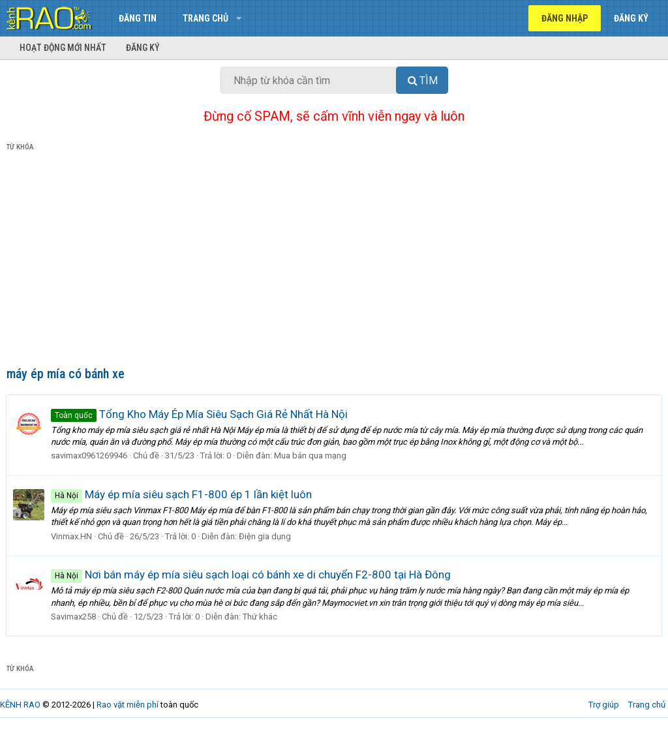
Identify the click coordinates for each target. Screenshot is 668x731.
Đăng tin (138, 18)
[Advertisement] (334, 261)
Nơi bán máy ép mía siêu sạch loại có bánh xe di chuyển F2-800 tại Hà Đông (251, 574)
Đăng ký (143, 47)
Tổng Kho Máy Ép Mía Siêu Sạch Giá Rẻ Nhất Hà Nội (200, 414)
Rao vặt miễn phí (128, 704)
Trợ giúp (603, 704)
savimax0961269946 (90, 455)
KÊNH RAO (20, 704)
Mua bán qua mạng (311, 455)
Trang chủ (205, 18)
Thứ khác (260, 616)
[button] (238, 18)
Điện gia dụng (265, 536)
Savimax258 (74, 616)
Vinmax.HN (72, 536)
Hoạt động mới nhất (63, 47)
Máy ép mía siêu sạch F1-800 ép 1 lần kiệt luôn (182, 494)
